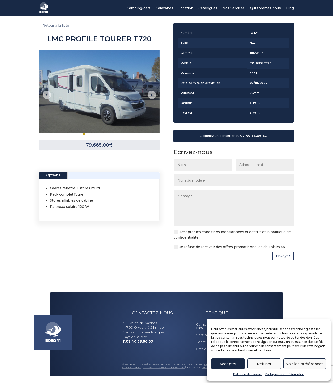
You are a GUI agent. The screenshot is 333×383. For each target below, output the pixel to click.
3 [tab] (92, 134)
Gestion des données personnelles (164, 367)
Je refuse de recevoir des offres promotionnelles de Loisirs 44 (229, 247)
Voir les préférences (304, 363)
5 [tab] (99, 134)
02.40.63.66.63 (253, 136)
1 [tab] (84, 134)
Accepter (228, 363)
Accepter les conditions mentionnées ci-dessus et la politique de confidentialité (232, 235)
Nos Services (234, 8)
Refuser (264, 363)
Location (185, 8)
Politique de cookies (247, 374)
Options (53, 175)
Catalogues (207, 8)
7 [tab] (107, 134)
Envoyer (283, 256)
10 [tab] (118, 134)
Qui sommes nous (265, 8)
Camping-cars (139, 8)
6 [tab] (103, 134)
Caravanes (164, 8)
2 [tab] (88, 134)
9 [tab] (114, 134)
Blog (290, 8)
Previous (47, 95)
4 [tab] (95, 134)
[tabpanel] (99, 91)
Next (152, 95)
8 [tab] (110, 134)
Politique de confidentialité (284, 374)
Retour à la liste (55, 25)
